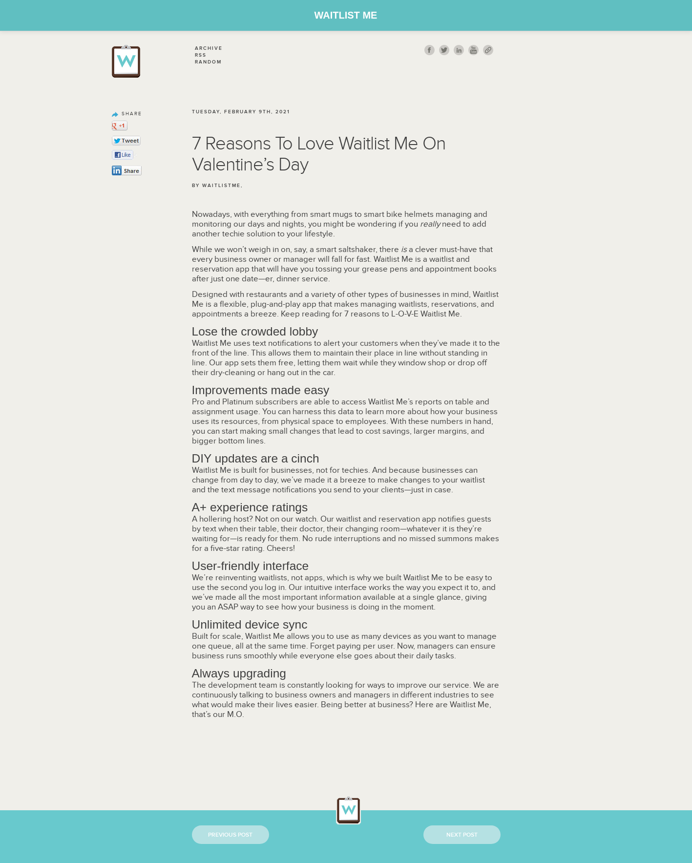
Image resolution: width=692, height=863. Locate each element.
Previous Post (230, 835)
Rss (201, 55)
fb (429, 50)
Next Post (462, 835)
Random (208, 62)
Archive (209, 48)
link (488, 50)
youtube (473, 50)
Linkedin (459, 50)
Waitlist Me (346, 15)
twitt (444, 50)
